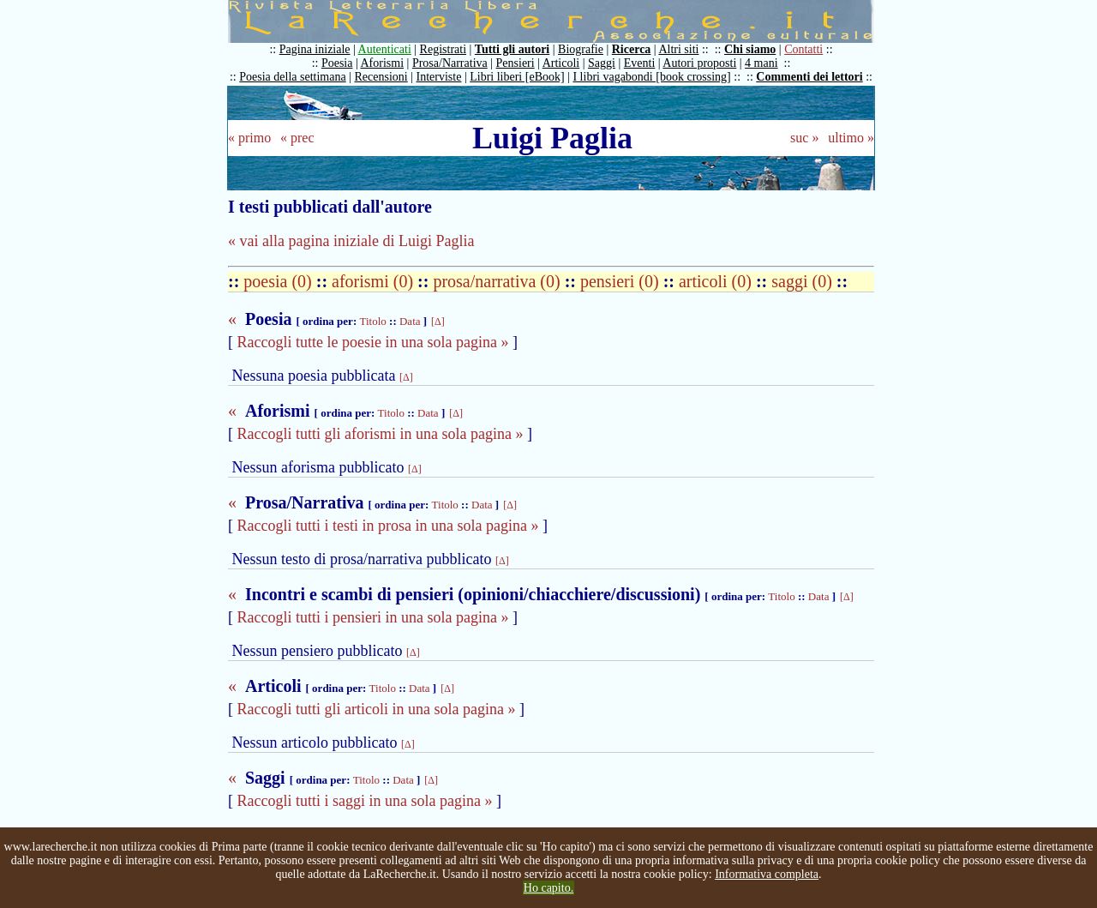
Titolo (372, 321)
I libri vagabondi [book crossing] (651, 76)
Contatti (803, 49)
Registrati (443, 49)
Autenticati (384, 49)
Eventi (640, 63)
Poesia (337, 63)
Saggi (601, 63)
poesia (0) (279, 281)
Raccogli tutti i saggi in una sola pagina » (365, 800)
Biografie (580, 49)
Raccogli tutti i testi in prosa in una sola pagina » (388, 525)
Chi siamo (750, 49)
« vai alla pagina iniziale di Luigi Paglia (351, 241)
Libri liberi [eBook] (517, 76)
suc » (804, 137)
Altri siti (678, 49)
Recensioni (381, 76)
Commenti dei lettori (809, 76)
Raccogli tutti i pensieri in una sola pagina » (373, 617)
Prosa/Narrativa (450, 63)
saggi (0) (803, 281)
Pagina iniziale (315, 49)
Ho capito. (548, 887)
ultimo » (851, 137)
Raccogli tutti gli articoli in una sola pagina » (376, 709)
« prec (297, 137)
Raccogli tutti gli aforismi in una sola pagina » (380, 433)
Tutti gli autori (512, 49)
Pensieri (515, 63)
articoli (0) (717, 281)
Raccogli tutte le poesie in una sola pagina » (373, 342)
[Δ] (438, 322)
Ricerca (631, 49)
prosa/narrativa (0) (498, 281)
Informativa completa (766, 874)
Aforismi (383, 63)
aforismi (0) (374, 281)
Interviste (439, 76)
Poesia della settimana (292, 76)
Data (410, 321)
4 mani (761, 63)
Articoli (561, 63)
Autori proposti (699, 63)
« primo (249, 137)
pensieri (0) (621, 281)
